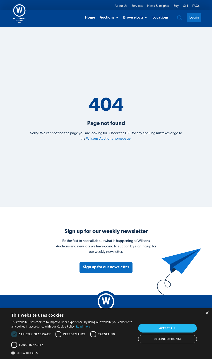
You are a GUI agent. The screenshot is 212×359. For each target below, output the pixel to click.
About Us (121, 6)
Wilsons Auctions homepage (108, 139)
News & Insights (158, 6)
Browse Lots (135, 17)
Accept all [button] (167, 328)
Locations (160, 17)
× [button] (207, 313)
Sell (185, 6)
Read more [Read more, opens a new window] (83, 326)
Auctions (109, 17)
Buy (176, 6)
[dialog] (106, 333)
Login (194, 17)
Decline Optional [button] (167, 339)
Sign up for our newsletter (106, 267)
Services (137, 6)
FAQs (196, 6)
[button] (72, 353)
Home (90, 17)
